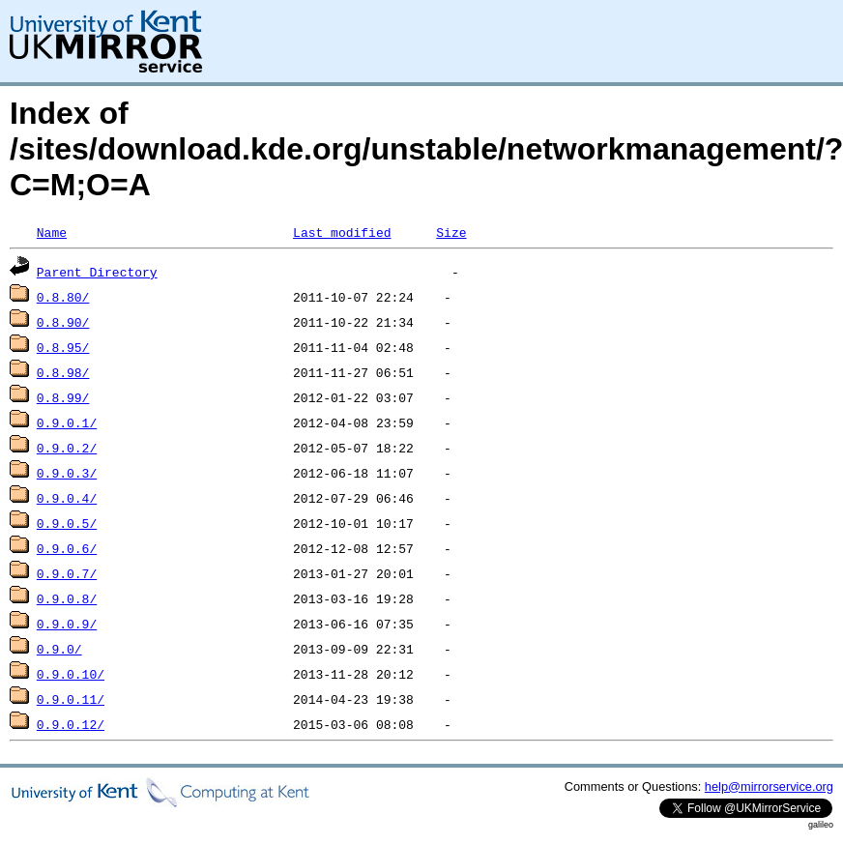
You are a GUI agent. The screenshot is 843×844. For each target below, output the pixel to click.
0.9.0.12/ (70, 724)
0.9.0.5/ (67, 523)
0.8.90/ (63, 322)
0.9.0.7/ (67, 573)
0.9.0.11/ (70, 699)
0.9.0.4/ (67, 498)
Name (52, 232)
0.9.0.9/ (67, 623)
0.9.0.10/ (70, 674)
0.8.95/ (63, 347)
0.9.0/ (59, 648)
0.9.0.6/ (67, 548)
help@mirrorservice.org (769, 786)
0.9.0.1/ (67, 422)
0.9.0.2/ (67, 447)
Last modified (342, 232)
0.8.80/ (63, 297)
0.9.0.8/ (67, 598)
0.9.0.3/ (67, 472)
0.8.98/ (63, 372)
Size (451, 232)
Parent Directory (97, 271)
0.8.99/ (63, 397)
